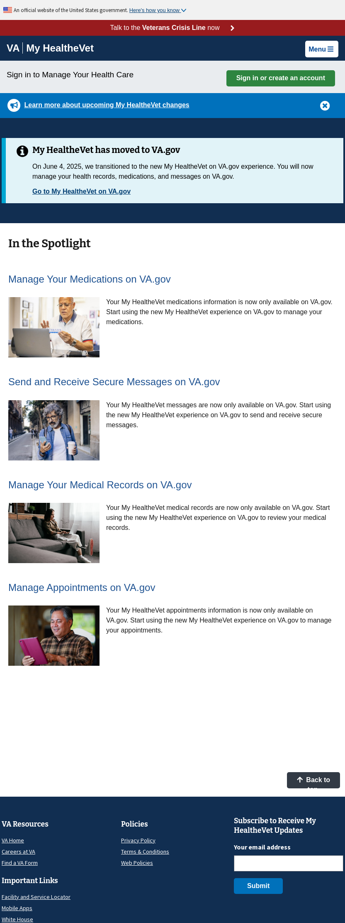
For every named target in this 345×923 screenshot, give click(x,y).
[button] (325, 105)
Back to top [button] (313, 782)
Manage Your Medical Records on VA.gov (100, 484)
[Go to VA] (15, 48)
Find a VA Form (20, 862)
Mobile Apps (17, 908)
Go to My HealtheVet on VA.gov (81, 191)
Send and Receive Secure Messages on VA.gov (114, 381)
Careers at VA (18, 851)
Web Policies (137, 862)
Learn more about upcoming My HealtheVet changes (106, 104)
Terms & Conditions (145, 851)
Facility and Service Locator (36, 897)
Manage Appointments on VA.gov (81, 587)
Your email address (262, 847)
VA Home (13, 840)
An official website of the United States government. (71, 10)
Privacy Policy (138, 840)
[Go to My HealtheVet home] (60, 49)
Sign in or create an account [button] (280, 77)
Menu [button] (321, 49)
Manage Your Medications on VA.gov (89, 279)
